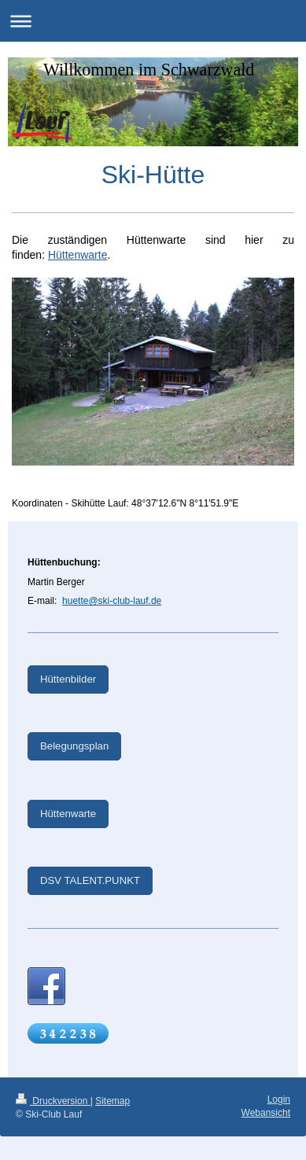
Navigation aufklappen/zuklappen (153, 21)
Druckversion (53, 1101)
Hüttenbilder (68, 679)
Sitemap (112, 1101)
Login (278, 1099)
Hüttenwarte (77, 255)
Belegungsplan (74, 746)
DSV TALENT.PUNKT (90, 880)
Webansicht (265, 1112)
